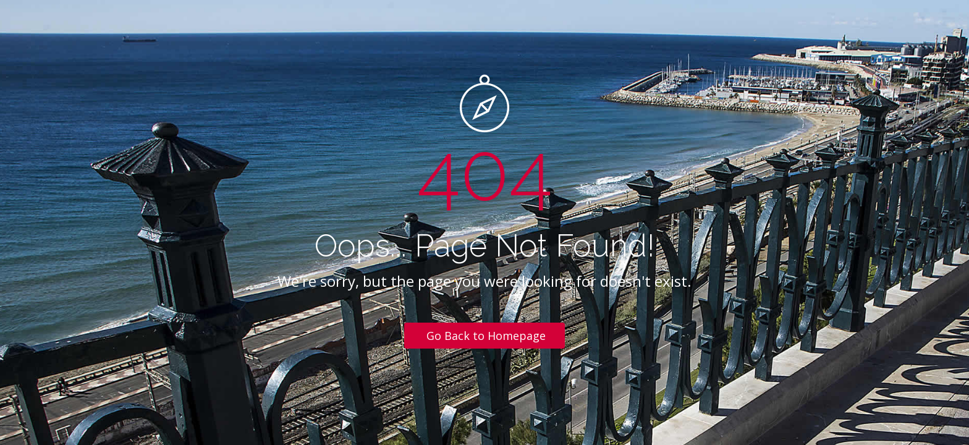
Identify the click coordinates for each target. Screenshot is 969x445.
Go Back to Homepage (486, 335)
